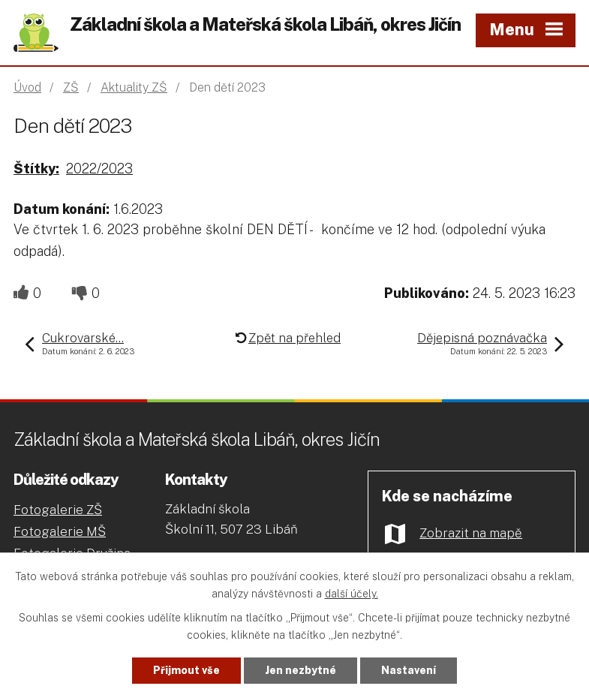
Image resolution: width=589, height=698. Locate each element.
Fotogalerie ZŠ (58, 509)
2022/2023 (99, 168)
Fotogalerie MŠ (60, 531)
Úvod (27, 87)
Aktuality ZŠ (134, 87)
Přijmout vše (186, 670)
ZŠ (71, 87)
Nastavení (408, 670)
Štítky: (36, 168)
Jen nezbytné (300, 670)
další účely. (351, 594)
